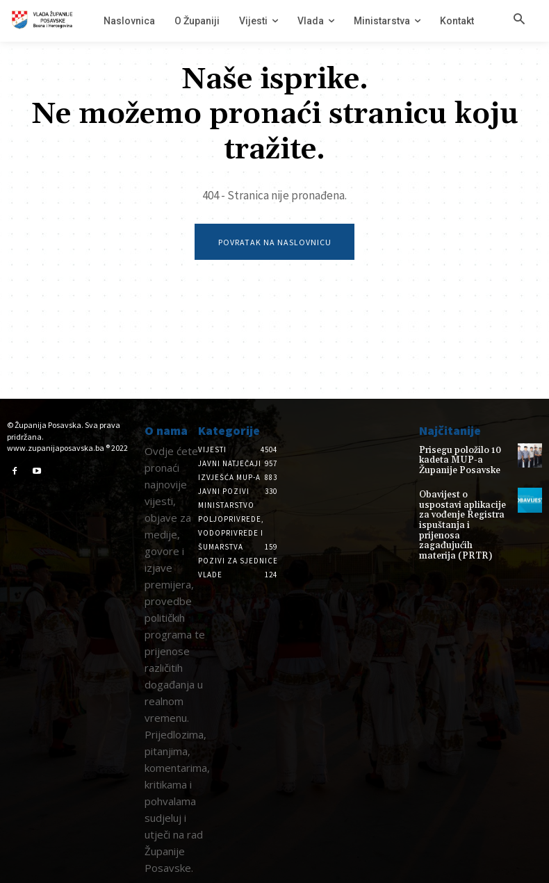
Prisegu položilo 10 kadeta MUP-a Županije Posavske (464, 459)
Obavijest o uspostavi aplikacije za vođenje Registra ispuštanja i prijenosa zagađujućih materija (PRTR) (461, 510)
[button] (519, 20)
